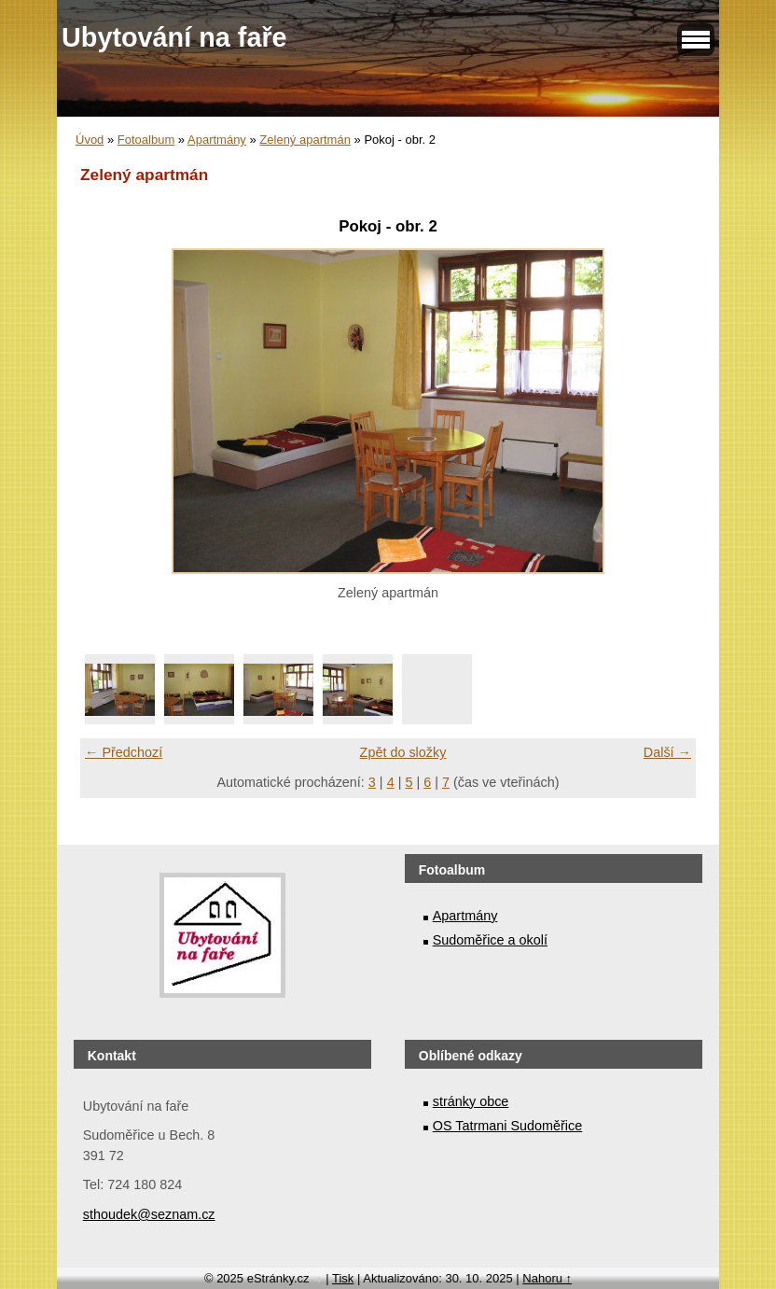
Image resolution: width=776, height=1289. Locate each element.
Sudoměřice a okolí (490, 939)
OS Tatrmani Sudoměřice (508, 1125)
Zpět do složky (403, 752)
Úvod (90, 140)
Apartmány (216, 140)
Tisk (342, 1278)
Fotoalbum (146, 140)
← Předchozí (123, 752)
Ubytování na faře (174, 37)
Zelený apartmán (305, 140)
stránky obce (471, 1101)
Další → (667, 752)
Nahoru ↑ (547, 1278)
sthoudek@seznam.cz (149, 1214)
